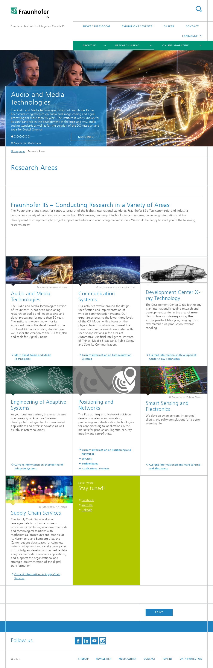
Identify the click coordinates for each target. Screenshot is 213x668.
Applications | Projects (95, 468)
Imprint (167, 659)
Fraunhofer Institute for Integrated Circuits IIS (37, 26)
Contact (192, 26)
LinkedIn (87, 510)
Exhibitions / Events (137, 26)
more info (86, 136)
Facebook (88, 500)
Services (87, 458)
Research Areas (127, 45)
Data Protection (191, 659)
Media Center (127, 659)
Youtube (87, 505)
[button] (12, 136)
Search (198, 8)
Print (159, 612)
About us (89, 45)
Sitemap (83, 659)
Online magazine (175, 45)
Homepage (18, 151)
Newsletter (103, 659)
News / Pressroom (96, 26)
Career (169, 26)
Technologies (90, 463)
